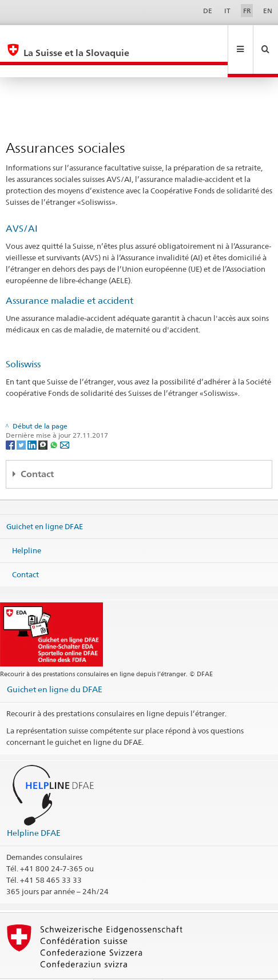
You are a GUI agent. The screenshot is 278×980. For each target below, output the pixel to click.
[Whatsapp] (54, 419)
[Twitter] (22, 419)
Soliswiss (23, 339)
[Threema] (43, 419)
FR (247, 10)
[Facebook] (11, 419)
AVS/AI (22, 204)
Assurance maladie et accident (69, 276)
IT (227, 10)
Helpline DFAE (34, 808)
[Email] (64, 419)
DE (207, 10)
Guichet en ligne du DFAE (54, 664)
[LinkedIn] (32, 419)
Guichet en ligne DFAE (44, 501)
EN (267, 10)
